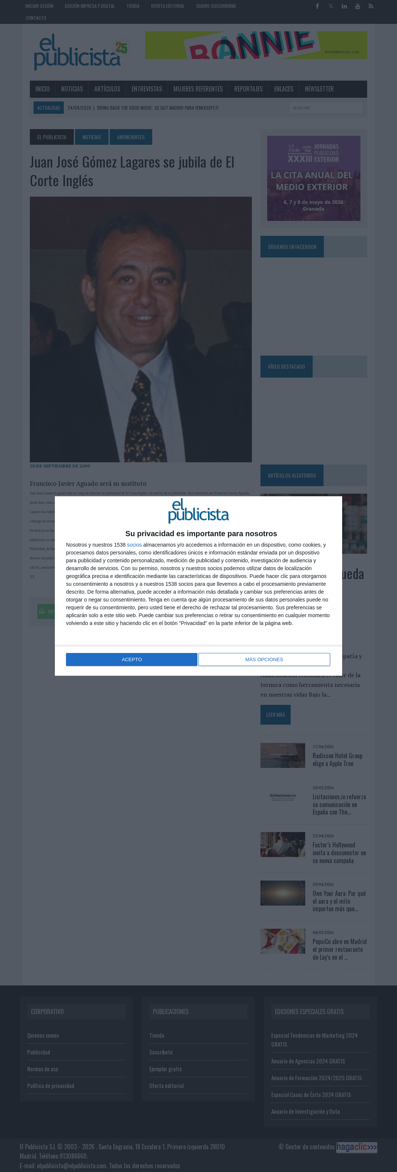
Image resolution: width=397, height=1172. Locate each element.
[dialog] (198, 586)
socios (134, 545)
